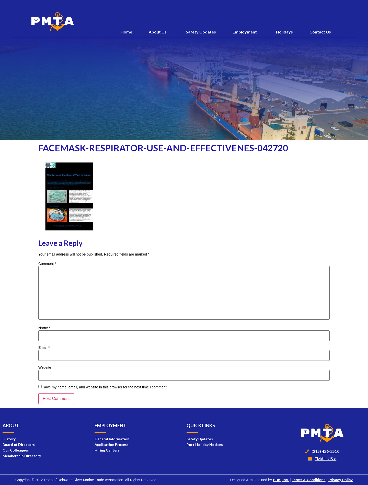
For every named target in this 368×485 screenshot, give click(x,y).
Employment (246, 31)
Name (44, 328)
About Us (159, 31)
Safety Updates (201, 31)
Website (44, 367)
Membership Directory (22, 456)
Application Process (112, 444)
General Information (112, 439)
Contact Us (320, 31)
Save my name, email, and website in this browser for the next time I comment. (105, 387)
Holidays (284, 31)
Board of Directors (19, 444)
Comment (47, 263)
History (9, 439)
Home (126, 31)
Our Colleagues (16, 450)
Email (44, 347)
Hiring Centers (107, 450)
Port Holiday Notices (205, 444)
